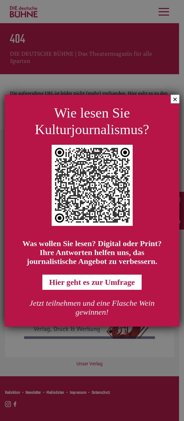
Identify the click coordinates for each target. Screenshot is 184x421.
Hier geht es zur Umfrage (92, 282)
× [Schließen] (175, 99)
